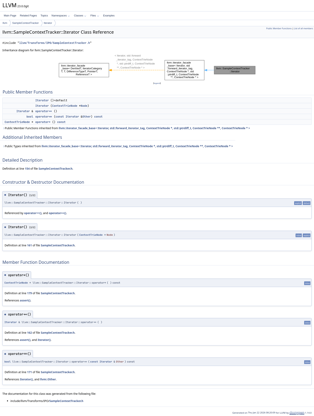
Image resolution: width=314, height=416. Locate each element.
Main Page (10, 15)
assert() (25, 300)
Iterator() (44, 340)
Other (86, 116)
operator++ (43, 111)
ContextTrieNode (64, 106)
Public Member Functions (279, 28)
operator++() (32, 213)
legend (157, 83)
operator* (42, 122)
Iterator (48, 22)
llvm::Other (48, 379)
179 (29, 293)
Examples (109, 15)
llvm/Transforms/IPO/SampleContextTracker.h (54, 43)
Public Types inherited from (117, 146)
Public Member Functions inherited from (126, 128)
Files (94, 15)
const (59, 116)
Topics (44, 15)
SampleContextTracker (25, 22)
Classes (80, 15)
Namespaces (60, 15)
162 (29, 332)
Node (84, 106)
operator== (43, 116)
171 (29, 372)
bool (29, 116)
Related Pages (28, 15)
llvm (5, 22)
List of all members (303, 28)
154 (27, 168)
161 (29, 245)
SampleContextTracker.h (55, 168)
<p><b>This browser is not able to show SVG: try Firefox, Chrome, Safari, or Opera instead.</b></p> (157, 66)
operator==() (57, 213)
